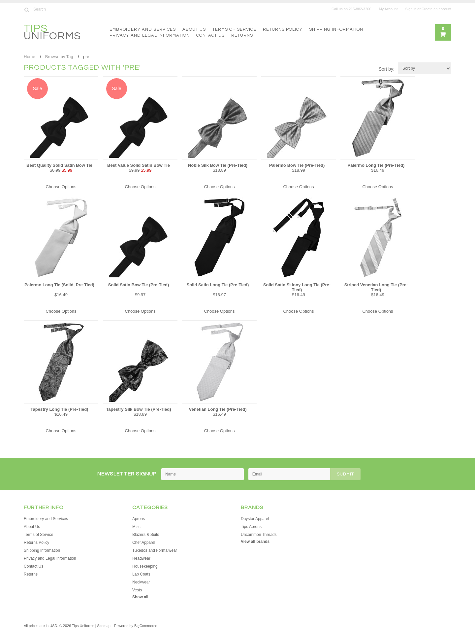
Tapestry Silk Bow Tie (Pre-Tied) (138, 409)
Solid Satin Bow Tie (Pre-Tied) (138, 284)
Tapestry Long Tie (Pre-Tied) (59, 409)
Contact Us (210, 35)
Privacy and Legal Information (150, 35)
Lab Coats (141, 574)
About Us (194, 29)
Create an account (436, 9)
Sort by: (387, 69)
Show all (140, 597)
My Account (388, 9)
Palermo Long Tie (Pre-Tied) (376, 165)
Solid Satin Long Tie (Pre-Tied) (218, 284)
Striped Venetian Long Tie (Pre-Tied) (376, 287)
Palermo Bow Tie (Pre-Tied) (297, 165)
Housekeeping (145, 566)
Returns (242, 35)
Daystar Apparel (255, 518)
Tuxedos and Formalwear (154, 550)
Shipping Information (336, 29)
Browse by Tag (59, 56)
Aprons (138, 518)
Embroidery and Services (143, 29)
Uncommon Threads (259, 534)
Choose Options (61, 186)
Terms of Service (234, 29)
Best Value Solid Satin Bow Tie (138, 165)
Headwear (141, 558)
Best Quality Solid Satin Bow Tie (59, 165)
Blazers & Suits (145, 534)
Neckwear (141, 582)
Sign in (411, 9)
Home (29, 56)
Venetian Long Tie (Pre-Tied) (217, 409)
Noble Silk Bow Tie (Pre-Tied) (217, 165)
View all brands (255, 541)
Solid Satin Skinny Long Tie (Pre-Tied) (297, 287)
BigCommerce (145, 626)
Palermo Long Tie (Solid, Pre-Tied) (59, 284)
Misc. (137, 526)
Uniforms (52, 33)
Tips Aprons (251, 526)
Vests (137, 590)
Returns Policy (282, 29)
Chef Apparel (143, 542)
